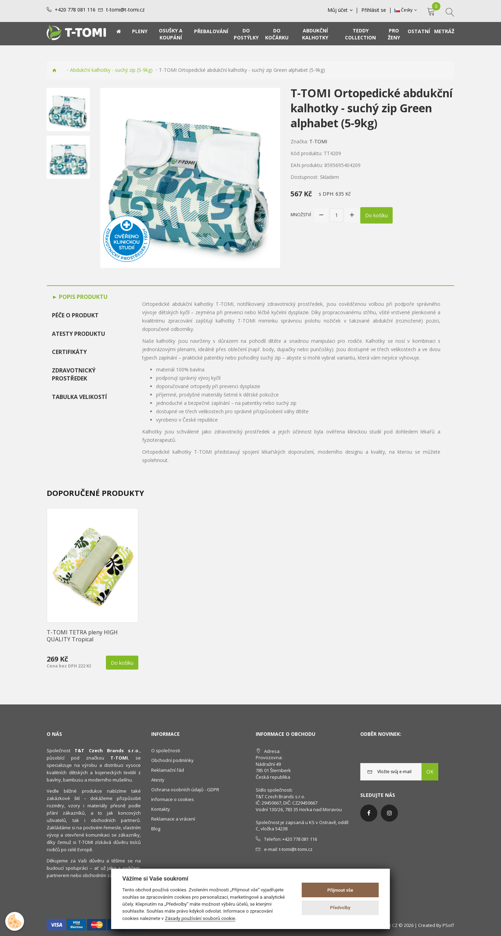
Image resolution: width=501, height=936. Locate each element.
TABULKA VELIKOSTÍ (79, 397)
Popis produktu (82, 297)
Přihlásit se (373, 10)
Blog (155, 828)
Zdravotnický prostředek (73, 374)
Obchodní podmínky (172, 760)
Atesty (157, 780)
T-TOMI (318, 141)
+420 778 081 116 (75, 10)
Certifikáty (69, 352)
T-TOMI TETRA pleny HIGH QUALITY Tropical (82, 635)
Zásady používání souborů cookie (200, 918)
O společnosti (165, 750)
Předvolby (340, 907)
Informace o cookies (172, 799)
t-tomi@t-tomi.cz (125, 10)
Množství (301, 215)
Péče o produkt (75, 315)
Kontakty (160, 809)
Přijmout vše (340, 890)
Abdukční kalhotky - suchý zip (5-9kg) (111, 70)
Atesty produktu (78, 334)
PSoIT (448, 925)
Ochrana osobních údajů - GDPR (185, 789)
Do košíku (376, 215)
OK (429, 771)
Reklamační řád (167, 770)
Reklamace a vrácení (173, 819)
